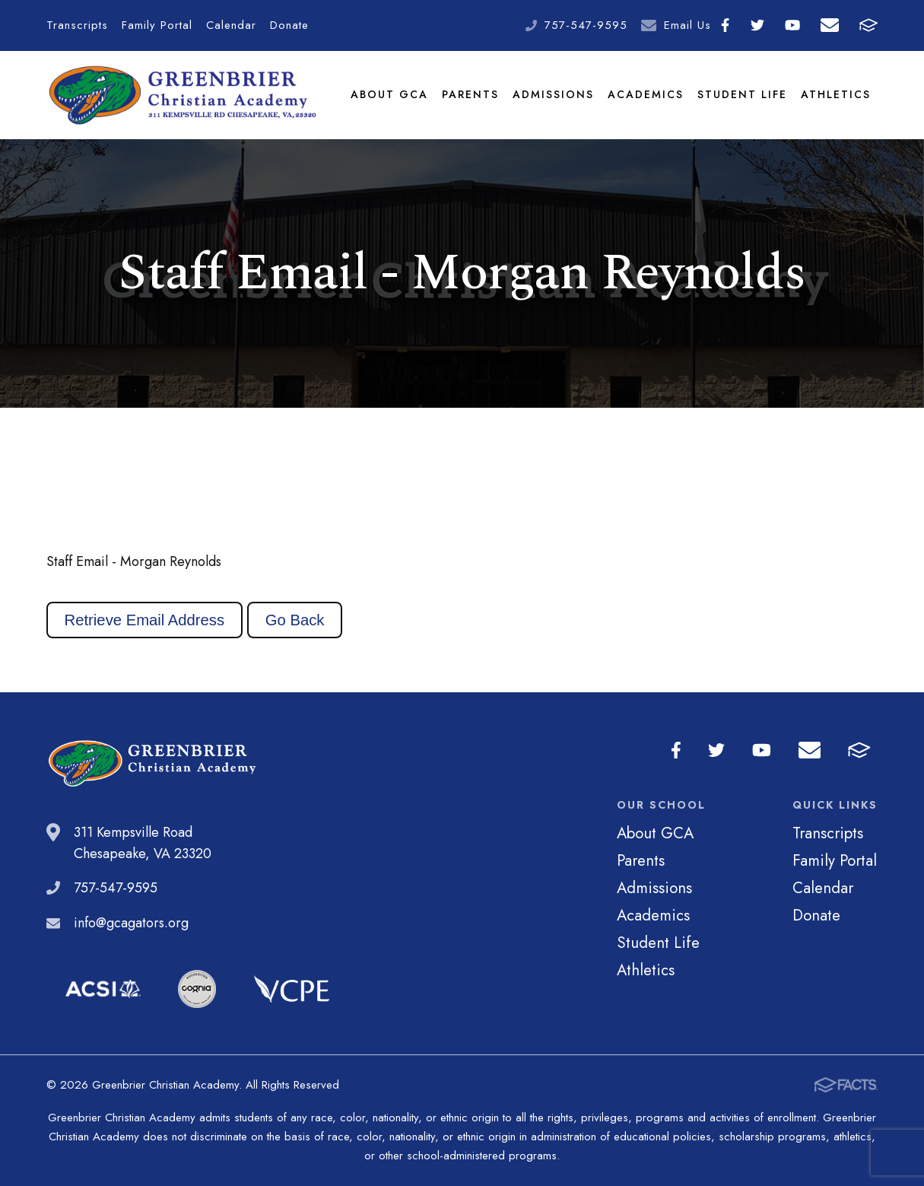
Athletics (836, 94)
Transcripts (77, 25)
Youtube (792, 25)
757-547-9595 (586, 25)
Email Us (687, 25)
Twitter (757, 25)
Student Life (742, 94)
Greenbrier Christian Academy (181, 95)
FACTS (868, 25)
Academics (646, 94)
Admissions (553, 94)
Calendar (231, 25)
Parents (470, 94)
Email (830, 25)
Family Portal (157, 25)
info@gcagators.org (131, 923)
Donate (289, 25)
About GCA (389, 94)
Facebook (725, 25)
